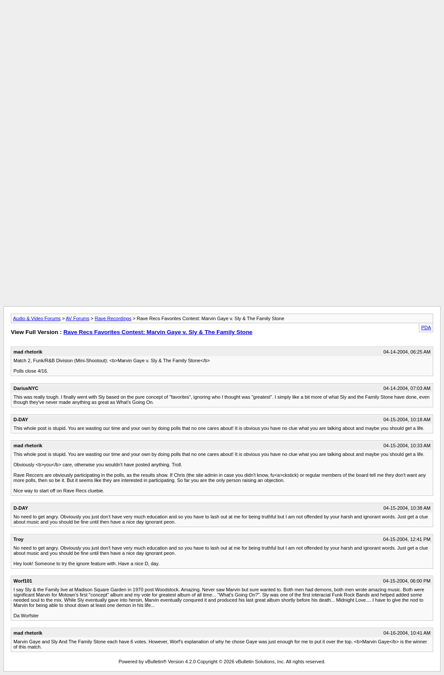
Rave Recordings (113, 318)
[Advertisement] (222, 23)
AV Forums (77, 318)
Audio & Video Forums (37, 318)
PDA (426, 327)
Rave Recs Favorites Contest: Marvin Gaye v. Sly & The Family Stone (157, 332)
